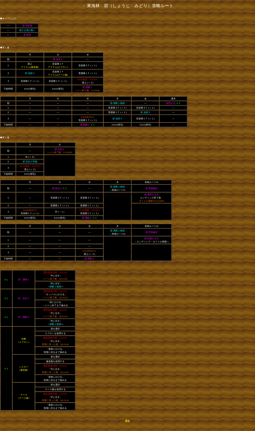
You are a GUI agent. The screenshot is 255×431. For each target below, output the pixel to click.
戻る (127, 420)
